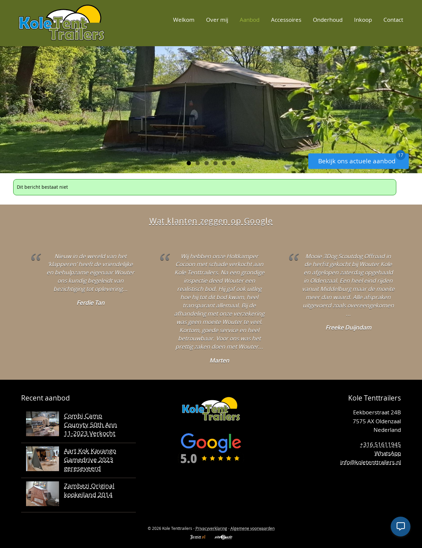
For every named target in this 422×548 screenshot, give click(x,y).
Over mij (217, 19)
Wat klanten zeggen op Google (211, 220)
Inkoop (363, 19)
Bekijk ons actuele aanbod (362, 159)
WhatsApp (388, 453)
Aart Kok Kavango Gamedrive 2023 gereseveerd (90, 459)
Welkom (184, 19)
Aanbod (249, 19)
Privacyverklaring (211, 528)
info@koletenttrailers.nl (370, 462)
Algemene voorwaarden (252, 528)
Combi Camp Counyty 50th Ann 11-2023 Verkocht (90, 424)
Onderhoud (328, 19)
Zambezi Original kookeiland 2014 (89, 490)
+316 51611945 (380, 444)
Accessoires (286, 19)
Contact (393, 19)
